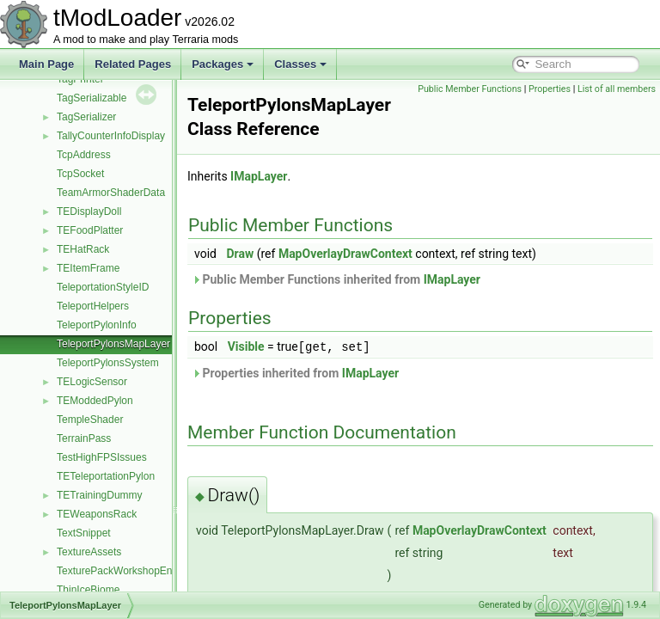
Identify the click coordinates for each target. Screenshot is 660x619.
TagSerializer (86, 117)
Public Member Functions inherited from (379, 279)
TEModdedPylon (95, 401)
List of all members (617, 107)
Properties (630, 89)
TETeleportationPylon (106, 476)
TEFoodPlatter (90, 230)
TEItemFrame (88, 268)
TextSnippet (84, 533)
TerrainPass (84, 438)
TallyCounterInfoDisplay (111, 136)
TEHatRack (83, 249)
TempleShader (90, 420)
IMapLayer (301, 176)
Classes (300, 64)
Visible (289, 346)
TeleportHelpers (93, 306)
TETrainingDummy (100, 495)
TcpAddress (84, 155)
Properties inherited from (338, 372)
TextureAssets (89, 552)
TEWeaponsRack (97, 514)
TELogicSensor (92, 382)
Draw (282, 253)
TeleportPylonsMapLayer (113, 344)
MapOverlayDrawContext (388, 253)
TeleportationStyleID (103, 287)
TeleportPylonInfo (97, 325)
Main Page (46, 64)
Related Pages (133, 64)
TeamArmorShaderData (111, 193)
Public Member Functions (550, 89)
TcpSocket (80, 174)
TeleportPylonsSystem (108, 363)
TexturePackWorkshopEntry (120, 571)
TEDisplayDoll (89, 211)
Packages (223, 64)
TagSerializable (91, 98)
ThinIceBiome (88, 590)
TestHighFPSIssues (102, 457)
